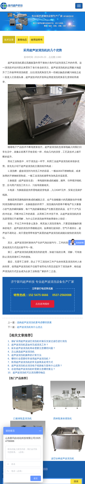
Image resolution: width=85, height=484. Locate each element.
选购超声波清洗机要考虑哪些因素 (34, 322)
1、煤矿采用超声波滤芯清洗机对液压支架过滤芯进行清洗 (37, 341)
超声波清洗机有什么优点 (29, 327)
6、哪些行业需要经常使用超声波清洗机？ (29, 358)
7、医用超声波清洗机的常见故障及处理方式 (30, 362)
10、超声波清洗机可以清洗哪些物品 (26, 372)
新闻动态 (22, 39)
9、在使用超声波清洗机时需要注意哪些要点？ (31, 369)
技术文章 (9, 39)
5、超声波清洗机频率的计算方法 (24, 355)
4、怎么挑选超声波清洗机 (21, 351)
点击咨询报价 (42, 303)
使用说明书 (36, 39)
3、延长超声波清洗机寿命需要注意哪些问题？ (31, 348)
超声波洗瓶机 (12, 6)
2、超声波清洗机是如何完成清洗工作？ (28, 344)
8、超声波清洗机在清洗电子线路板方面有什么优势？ (35, 365)
